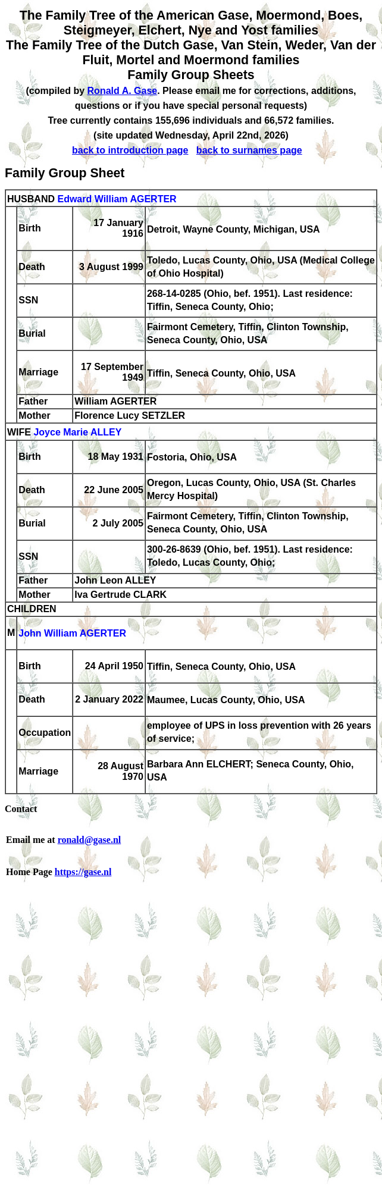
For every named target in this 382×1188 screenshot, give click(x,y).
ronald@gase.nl (89, 840)
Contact (21, 809)
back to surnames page (249, 150)
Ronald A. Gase (122, 91)
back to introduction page (130, 150)
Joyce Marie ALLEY (77, 433)
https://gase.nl (83, 872)
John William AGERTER (72, 634)
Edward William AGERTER (116, 199)
